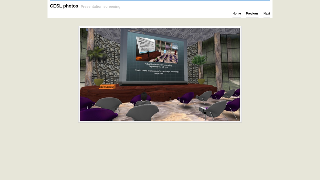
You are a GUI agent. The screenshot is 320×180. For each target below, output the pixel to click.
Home (236, 13)
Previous (252, 13)
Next (267, 13)
